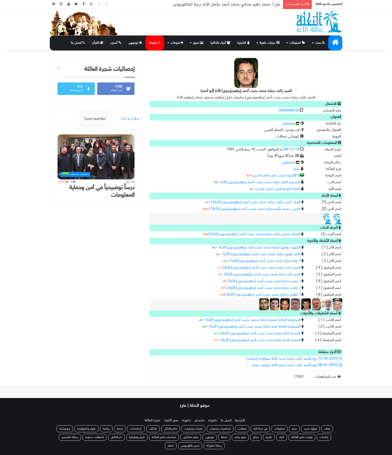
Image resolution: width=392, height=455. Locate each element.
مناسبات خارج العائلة (164, 437)
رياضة (106, 429)
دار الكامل (116, 437)
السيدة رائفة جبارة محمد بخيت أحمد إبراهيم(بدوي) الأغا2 (260, 333)
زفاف (327, 429)
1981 (286, 149)
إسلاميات (136, 429)
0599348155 (289, 110)
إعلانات (324, 437)
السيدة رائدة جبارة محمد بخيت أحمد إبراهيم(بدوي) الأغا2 (260, 340)
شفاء (171, 446)
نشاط (224, 437)
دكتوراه (212, 421)
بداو (297, 169)
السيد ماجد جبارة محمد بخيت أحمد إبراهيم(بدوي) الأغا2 (261, 268)
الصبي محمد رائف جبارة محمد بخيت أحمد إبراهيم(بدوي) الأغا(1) (255, 209)
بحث (320, 43)
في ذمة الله (260, 429)
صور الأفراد (171, 421)
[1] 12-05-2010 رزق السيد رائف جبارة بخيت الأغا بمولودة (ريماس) (294, 359)
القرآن (98, 43)
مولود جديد (310, 429)
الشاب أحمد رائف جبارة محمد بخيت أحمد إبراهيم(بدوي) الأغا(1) (255, 202)
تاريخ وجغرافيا (137, 437)
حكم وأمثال (170, 429)
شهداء (155, 43)
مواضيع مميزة (95, 118)
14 (297, 149)
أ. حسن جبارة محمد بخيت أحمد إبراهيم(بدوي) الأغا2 (264, 281)
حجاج (256, 437)
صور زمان (240, 437)
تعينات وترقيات (193, 429)
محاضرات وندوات (220, 429)
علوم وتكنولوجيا (86, 429)
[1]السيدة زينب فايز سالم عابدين (276, 175)
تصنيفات (297, 43)
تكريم (269, 437)
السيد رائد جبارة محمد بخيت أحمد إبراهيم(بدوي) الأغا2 (262, 274)
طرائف (153, 429)
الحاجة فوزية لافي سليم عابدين (278, 189)
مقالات (242, 429)
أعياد (281, 437)
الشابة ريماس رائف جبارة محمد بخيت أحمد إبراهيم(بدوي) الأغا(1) (254, 234)
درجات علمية (270, 43)
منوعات (176, 43)
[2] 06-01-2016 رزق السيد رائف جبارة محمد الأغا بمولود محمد (297, 365)
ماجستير (199, 421)
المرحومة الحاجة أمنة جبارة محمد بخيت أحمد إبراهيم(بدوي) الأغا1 (254, 327)
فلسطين (291, 123)
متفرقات (279, 429)
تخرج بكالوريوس (190, 446)
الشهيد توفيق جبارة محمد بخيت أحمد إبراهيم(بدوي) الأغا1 (259, 247)
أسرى (116, 43)
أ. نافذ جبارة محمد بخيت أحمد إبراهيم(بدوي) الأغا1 (265, 261)
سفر (294, 429)
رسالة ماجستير (70, 437)
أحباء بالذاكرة (220, 43)
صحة (120, 429)
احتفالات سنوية (94, 437)
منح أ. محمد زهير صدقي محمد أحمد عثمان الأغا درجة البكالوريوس (226, 4)
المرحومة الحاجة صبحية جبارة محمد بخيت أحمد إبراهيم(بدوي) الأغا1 (252, 320)
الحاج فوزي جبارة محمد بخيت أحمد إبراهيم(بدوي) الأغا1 (261, 254)
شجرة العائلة (152, 421)
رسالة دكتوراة (214, 446)
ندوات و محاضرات (126, 118)
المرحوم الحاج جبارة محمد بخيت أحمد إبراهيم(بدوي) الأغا (260, 182)
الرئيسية (240, 421)
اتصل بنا (78, 43)
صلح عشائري (190, 437)
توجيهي (135, 43)
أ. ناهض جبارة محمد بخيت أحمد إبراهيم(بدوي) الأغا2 (263, 295)
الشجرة (243, 43)
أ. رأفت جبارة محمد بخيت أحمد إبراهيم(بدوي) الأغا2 (264, 288)
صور (198, 43)
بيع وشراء (64, 429)
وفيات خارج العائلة (301, 437)
